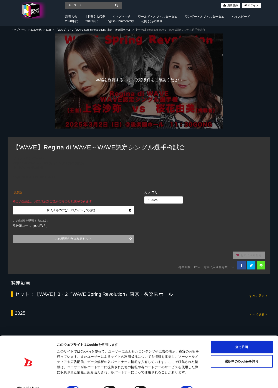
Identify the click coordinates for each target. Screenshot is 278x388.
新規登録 (232, 5)
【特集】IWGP (95, 16)
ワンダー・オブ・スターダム (204, 16)
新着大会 (71, 16)
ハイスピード (241, 16)
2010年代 (91, 21)
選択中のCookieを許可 (241, 351)
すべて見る (258, 295)
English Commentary (120, 21)
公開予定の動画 (151, 21)
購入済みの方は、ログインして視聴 (89, 210)
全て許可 (241, 336)
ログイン (253, 5)
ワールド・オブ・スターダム (157, 16)
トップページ (18, 29)
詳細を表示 (209, 379)
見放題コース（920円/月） (31, 225)
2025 (48, 29)
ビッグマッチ (121, 16)
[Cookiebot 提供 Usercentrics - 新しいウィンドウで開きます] (28, 379)
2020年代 (71, 21)
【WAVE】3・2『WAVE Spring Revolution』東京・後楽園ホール (93, 29)
